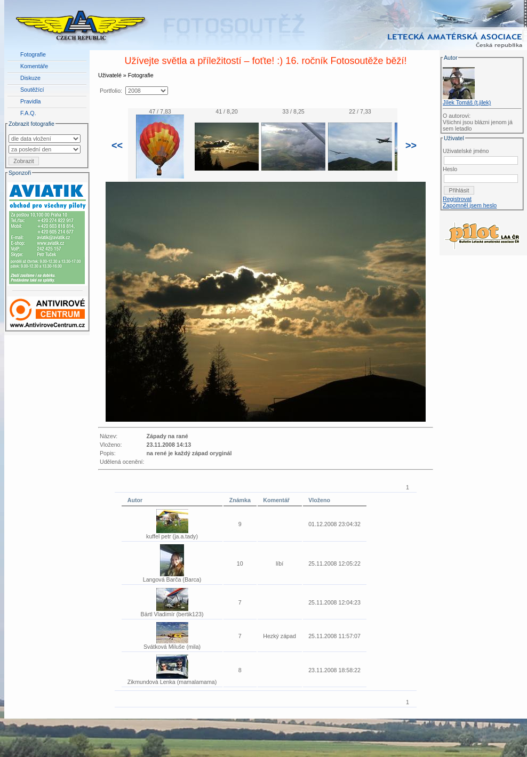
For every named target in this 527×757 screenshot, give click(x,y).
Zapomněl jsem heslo (470, 205)
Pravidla (30, 101)
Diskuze (30, 78)
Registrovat (457, 199)
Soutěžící (32, 89)
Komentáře (34, 66)
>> (411, 145)
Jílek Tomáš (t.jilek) (467, 102)
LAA (519, 729)
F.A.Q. (28, 113)
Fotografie (33, 54)
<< (117, 145)
